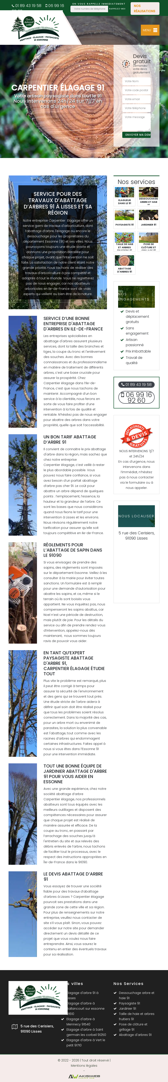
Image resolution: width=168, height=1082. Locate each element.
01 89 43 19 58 (26, 5)
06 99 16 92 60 (136, 397)
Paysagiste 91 (129, 1003)
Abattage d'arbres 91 (135, 1035)
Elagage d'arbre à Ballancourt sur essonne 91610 (85, 1008)
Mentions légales (84, 1065)
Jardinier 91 (127, 1008)
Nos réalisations (144, 8)
